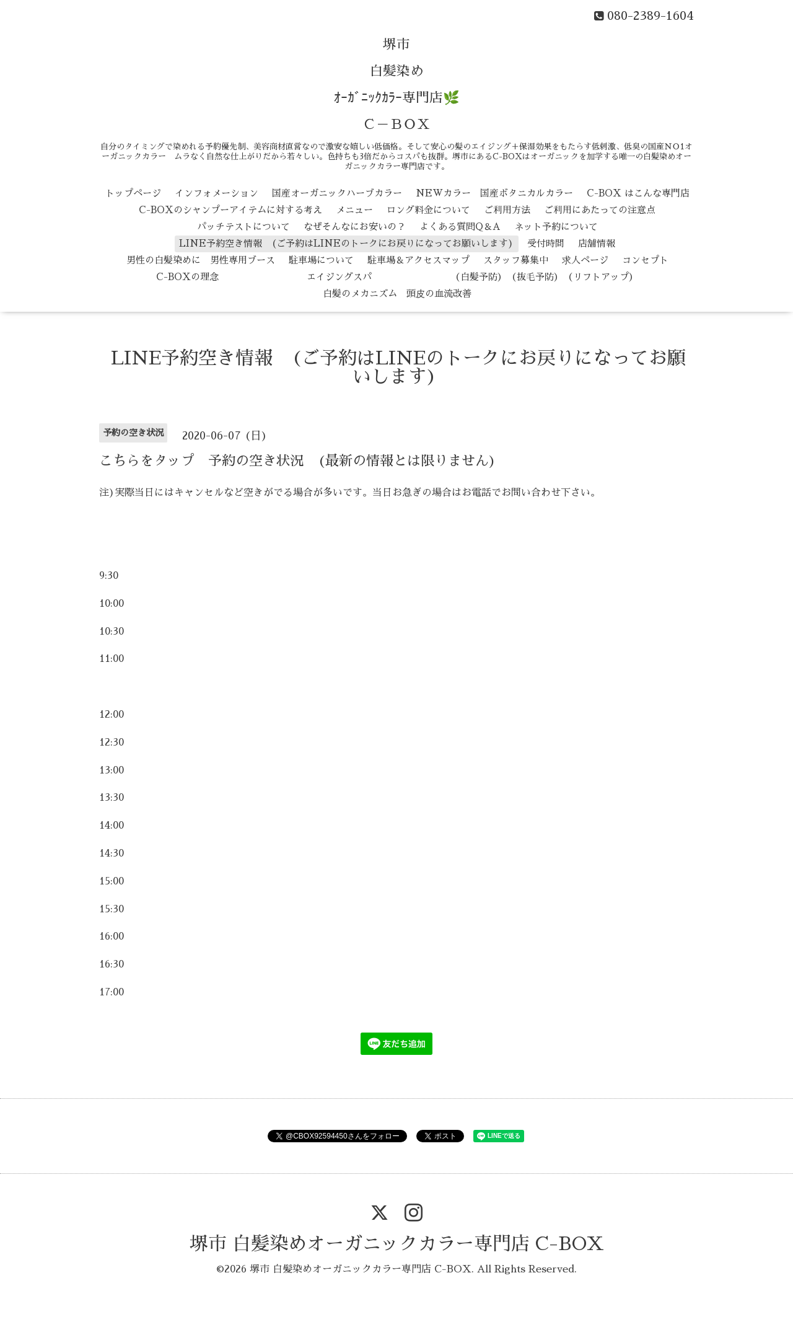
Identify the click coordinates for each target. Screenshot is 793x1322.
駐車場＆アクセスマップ (418, 260)
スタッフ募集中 (515, 260)
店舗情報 (596, 243)
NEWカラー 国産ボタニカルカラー (494, 193)
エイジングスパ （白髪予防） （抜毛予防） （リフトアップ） (435, 276)
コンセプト (645, 260)
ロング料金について (428, 209)
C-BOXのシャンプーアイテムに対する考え (230, 209)
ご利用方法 (507, 209)
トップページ (133, 193)
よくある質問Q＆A (460, 226)
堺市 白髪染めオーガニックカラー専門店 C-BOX (397, 1244)
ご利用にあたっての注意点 (599, 209)
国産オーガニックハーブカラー (337, 193)
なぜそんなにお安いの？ (355, 226)
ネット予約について (556, 226)
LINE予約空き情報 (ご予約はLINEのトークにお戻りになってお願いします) (346, 243)
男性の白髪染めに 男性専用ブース (200, 260)
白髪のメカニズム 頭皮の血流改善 (397, 293)
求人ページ (585, 260)
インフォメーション (216, 193)
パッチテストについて (243, 226)
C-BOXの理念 (187, 276)
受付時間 (545, 243)
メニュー (354, 209)
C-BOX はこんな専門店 (638, 193)
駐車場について (321, 260)
